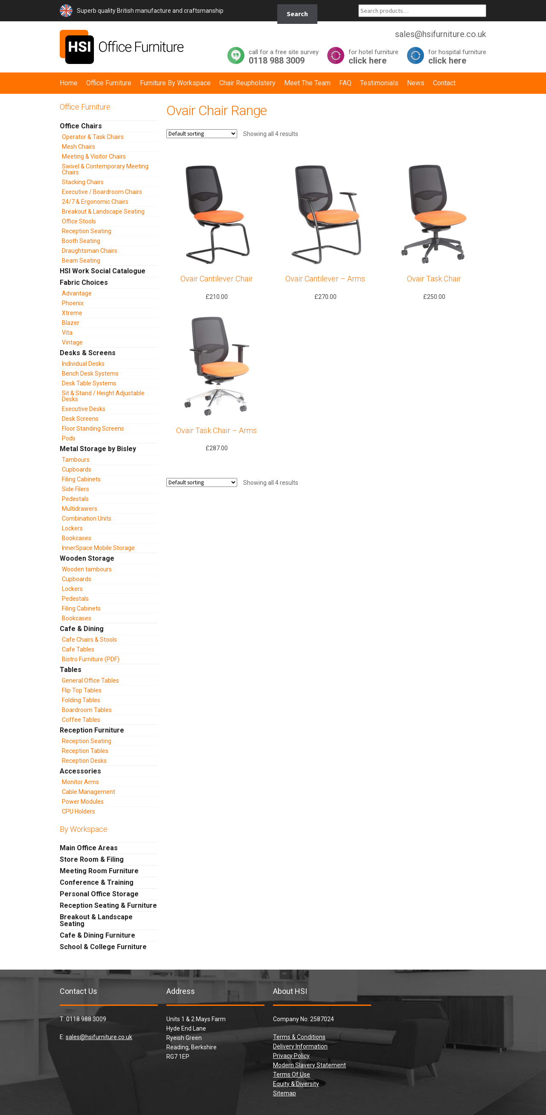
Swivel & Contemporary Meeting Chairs (105, 169)
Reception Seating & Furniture (108, 905)
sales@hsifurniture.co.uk (99, 1037)
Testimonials (379, 83)
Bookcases (76, 538)
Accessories (80, 771)
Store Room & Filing (92, 859)
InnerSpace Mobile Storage (98, 547)
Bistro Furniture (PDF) (90, 659)
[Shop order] (201, 133)
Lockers (72, 528)
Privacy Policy (291, 1055)
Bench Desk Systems (90, 373)
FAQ (345, 83)
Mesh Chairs (78, 146)
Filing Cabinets (81, 479)
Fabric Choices (84, 282)
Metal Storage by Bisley (98, 449)
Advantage (77, 293)
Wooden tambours (87, 569)
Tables (70, 670)
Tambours (76, 459)
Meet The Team (307, 83)
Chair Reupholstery (247, 83)
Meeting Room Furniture (99, 871)
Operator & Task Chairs (93, 136)
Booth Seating (81, 240)
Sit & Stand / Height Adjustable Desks (103, 396)
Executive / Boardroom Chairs (102, 191)
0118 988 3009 (284, 56)
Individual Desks (83, 363)
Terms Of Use (291, 1074)
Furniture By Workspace (175, 83)
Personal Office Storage (99, 894)
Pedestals (75, 498)
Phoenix (73, 303)
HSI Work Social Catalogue (102, 271)
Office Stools (79, 221)
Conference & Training (97, 882)
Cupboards (76, 469)
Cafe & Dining (82, 629)
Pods (69, 438)
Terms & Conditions (299, 1037)
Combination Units (86, 518)
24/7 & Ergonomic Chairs (95, 201)
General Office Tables (90, 680)
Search (297, 13)
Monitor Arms (80, 782)
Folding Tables (81, 700)
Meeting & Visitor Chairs (94, 156)
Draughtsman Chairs (89, 250)
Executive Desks (83, 408)
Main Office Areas (89, 848)
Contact (444, 83)
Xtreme (72, 313)
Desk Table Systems (89, 383)
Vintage (72, 342)
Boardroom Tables (87, 710)
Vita (67, 332)
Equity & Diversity (296, 1083)
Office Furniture (108, 83)
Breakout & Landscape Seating (103, 211)
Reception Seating (86, 231)
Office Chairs (81, 126)
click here (373, 56)
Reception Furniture (92, 730)
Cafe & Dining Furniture (97, 935)
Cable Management (88, 791)
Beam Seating (81, 260)
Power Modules (83, 801)
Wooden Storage (87, 558)
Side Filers (75, 489)
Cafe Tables (78, 649)
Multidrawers (79, 508)
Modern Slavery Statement (309, 1065)
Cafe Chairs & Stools (89, 639)
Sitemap (284, 1093)
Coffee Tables (81, 719)
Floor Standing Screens (93, 428)
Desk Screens (80, 418)
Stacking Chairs (83, 182)
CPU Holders (78, 811)
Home (69, 83)
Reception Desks (84, 760)
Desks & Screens (88, 353)
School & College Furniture (103, 947)
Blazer (70, 322)
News (415, 83)
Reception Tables (85, 750)
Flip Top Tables (82, 690)
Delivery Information (300, 1046)
